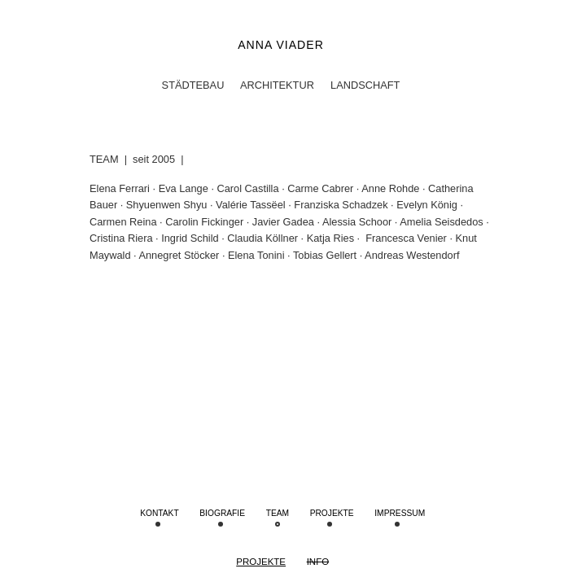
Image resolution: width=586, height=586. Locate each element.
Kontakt (159, 513)
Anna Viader (281, 44)
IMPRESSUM (399, 513)
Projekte (261, 561)
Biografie (222, 513)
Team (277, 513)
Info (318, 561)
